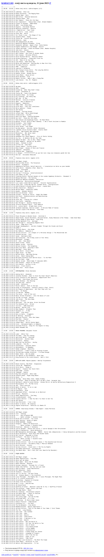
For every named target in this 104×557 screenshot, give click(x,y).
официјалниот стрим (41, 550)
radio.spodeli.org (6, 554)
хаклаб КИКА (51, 554)
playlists (23, 554)
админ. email (30, 554)
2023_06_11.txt (28, 548)
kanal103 (16, 554)
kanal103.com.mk (40, 554)
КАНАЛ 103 (7, 3)
